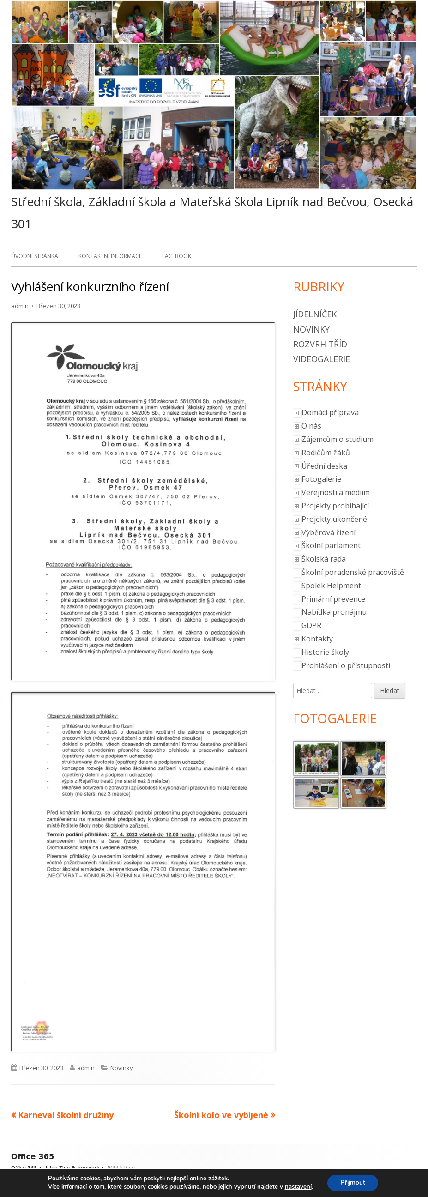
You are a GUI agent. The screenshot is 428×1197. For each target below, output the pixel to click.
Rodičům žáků (325, 452)
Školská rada (323, 559)
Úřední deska (324, 466)
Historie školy (325, 652)
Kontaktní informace (110, 256)
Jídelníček (315, 314)
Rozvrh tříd (320, 344)
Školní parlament (331, 545)
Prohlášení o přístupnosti (345, 665)
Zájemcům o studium (337, 439)
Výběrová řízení (328, 532)
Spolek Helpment (331, 585)
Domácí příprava (330, 412)
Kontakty (317, 639)
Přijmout (352, 1182)
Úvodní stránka (34, 256)
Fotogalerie (321, 479)
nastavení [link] (296, 1187)
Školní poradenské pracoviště (352, 572)
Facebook (176, 256)
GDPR (311, 625)
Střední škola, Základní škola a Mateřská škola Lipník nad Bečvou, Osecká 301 (212, 212)
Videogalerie (321, 358)
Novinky (121, 1068)
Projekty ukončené (334, 519)
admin (20, 306)
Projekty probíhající (335, 506)
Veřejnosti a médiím (335, 492)
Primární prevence (333, 599)
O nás (311, 426)
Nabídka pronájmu (334, 612)
